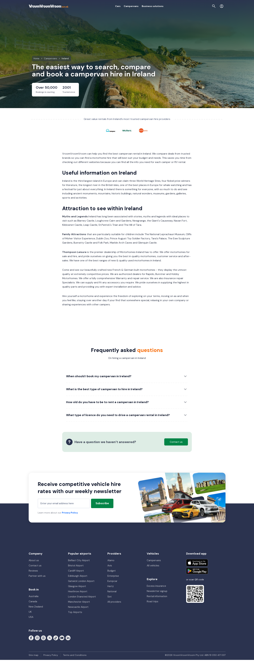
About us (34, 562)
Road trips (152, 603)
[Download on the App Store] (197, 564)
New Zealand (36, 608)
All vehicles (153, 567)
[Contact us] (214, 6)
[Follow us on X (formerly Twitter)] (49, 639)
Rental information (157, 598)
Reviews (33, 572)
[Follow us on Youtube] (61, 639)
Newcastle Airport (78, 609)
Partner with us (37, 578)
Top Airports (75, 614)
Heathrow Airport (77, 593)
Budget (111, 572)
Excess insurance (156, 588)
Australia (33, 598)
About (178, 6)
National (111, 593)
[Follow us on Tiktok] (55, 639)
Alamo (110, 562)
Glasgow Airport (77, 588)
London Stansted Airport (82, 598)
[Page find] (206, 6)
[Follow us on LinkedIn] (68, 639)
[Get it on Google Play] (197, 573)
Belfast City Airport (79, 562)
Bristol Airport (76, 567)
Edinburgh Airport (77, 578)
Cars (100, 6)
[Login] (221, 6)
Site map (33, 657)
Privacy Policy (70, 514)
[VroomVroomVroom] (48, 6)
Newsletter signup (157, 593)
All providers (114, 604)
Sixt (109, 598)
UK (30, 614)
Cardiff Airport (76, 572)
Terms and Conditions (75, 657)
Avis (109, 567)
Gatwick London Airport (81, 583)
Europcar (112, 583)
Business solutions (135, 6)
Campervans (113, 6)
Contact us (35, 567)
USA (31, 619)
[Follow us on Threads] (43, 639)
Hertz (110, 588)
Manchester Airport (79, 604)
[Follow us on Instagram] (37, 639)
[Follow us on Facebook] (31, 639)
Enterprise (113, 578)
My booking (191, 6)
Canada (33, 603)
